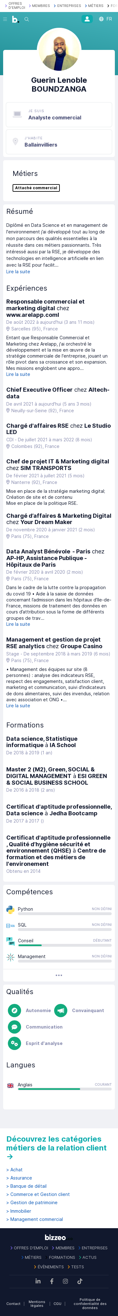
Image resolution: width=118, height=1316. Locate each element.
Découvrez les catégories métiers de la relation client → (56, 1147)
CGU (57, 1303)
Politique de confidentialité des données (90, 1303)
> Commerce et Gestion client (38, 1194)
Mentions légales (37, 1304)
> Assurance (19, 1177)
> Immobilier (18, 1211)
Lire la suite (18, 271)
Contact (13, 1303)
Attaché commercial (36, 188)
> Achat (14, 1169)
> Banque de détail (26, 1186)
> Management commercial (34, 1219)
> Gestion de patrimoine (32, 1202)
